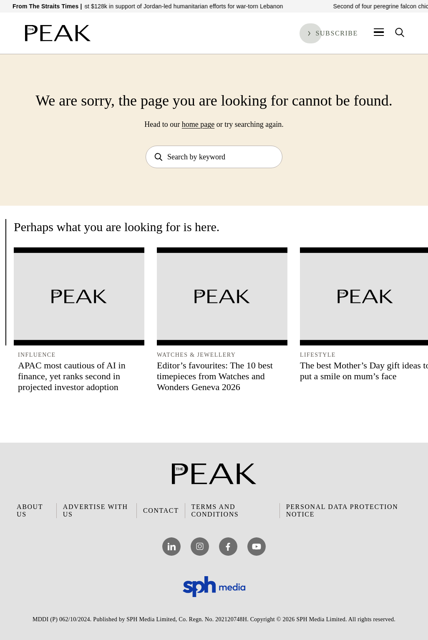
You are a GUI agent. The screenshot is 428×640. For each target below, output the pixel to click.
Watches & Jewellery (196, 355)
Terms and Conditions (215, 510)
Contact (161, 510)
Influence (36, 355)
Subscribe (336, 33)
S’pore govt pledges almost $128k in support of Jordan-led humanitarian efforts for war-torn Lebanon (157, 6)
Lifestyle (318, 355)
